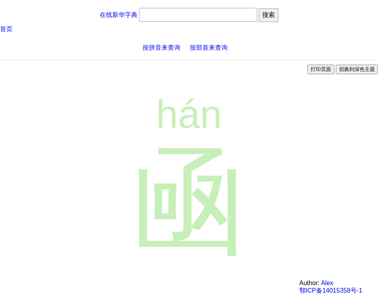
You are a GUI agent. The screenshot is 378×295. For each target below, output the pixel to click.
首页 (6, 29)
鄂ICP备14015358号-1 (330, 290)
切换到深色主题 (357, 69)
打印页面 (321, 69)
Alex (327, 283)
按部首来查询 (209, 47)
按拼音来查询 (161, 47)
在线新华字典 (118, 14)
